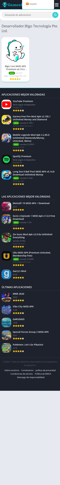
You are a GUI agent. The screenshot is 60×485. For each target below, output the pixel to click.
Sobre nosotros (11, 370)
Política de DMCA (43, 373)
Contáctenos (27, 370)
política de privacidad (46, 370)
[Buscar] (30, 15)
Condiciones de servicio (22, 373)
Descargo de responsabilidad (30, 377)
